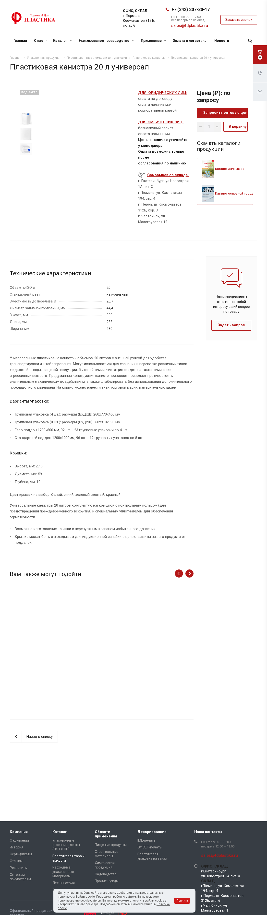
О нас (41, 41)
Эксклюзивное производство (106, 41)
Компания (19, 832)
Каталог (62, 41)
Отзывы (16, 861)
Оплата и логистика (189, 41)
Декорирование (152, 832)
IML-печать (146, 840)
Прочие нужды (107, 881)
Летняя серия (63, 883)
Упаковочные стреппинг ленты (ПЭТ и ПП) (66, 844)
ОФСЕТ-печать (149, 847)
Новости (221, 41)
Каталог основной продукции (231, 193)
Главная (20, 41)
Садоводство (106, 874)
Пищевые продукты (111, 845)
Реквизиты (18, 868)
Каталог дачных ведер (226, 169)
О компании (19, 840)
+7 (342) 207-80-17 (190, 9)
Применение (153, 41)
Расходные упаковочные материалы (63, 871)
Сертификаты (21, 854)
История (16, 847)
